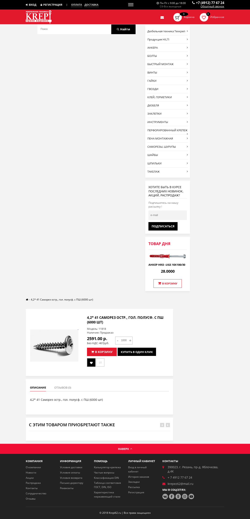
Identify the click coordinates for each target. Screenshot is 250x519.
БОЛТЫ (167, 56)
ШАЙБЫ (167, 155)
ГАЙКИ (167, 81)
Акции (30, 478)
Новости (31, 472)
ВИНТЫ (167, 72)
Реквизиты (66, 488)
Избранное (217, 17)
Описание (38, 387)
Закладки (134, 482)
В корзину (167, 283)
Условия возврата (71, 478)
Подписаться (163, 226)
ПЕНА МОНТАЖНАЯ (167, 138)
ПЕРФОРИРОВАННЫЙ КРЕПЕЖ (167, 131)
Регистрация (51, 5)
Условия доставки (71, 467)
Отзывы (30, 498)
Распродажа (33, 483)
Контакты (32, 488)
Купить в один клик (137, 352)
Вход (31, 5)
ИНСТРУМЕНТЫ (167, 122)
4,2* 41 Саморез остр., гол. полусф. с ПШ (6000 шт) (62, 299)
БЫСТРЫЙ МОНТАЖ (167, 64)
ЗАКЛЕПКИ (167, 113)
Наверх (125, 449)
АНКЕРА (167, 48)
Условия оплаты (70, 472)
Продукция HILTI (167, 39)
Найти (123, 29)
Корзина (189, 17)
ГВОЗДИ (167, 89)
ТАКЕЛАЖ (167, 171)
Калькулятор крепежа (107, 467)
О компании (33, 467)
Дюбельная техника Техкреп (167, 31)
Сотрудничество (36, 493)
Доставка (91, 5)
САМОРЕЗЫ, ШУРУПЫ (167, 147)
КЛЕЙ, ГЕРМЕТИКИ (167, 97)
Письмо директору (71, 483)
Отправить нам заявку (162, 17)
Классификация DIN (106, 478)
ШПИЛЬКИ (167, 163)
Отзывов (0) (62, 387)
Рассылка (134, 487)
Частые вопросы (104, 472)
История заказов (138, 477)
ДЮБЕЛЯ (167, 105)
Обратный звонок (212, 6)
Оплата (76, 5)
